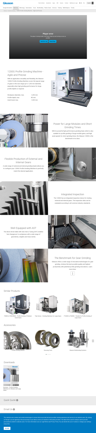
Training (60, 7)
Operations (48, 3)
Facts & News (41, 3)
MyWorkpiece (66, 7)
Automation (29, 7)
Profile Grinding (11, 10)
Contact (66, 3)
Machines (15, 7)
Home (5, 10)
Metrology (22, 7)
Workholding (40, 7)
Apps (54, 3)
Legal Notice (44, 421)
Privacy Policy (55, 421)
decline (66, 421)
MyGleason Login (74, 3)
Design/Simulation (7, 7)
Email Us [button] (9, 409)
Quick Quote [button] (11, 400)
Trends (72, 7)
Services (54, 7)
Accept (7, 428)
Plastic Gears (47, 7)
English (89, 3)
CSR (57, 3)
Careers (61, 3)
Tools (34, 7)
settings (89, 421)
